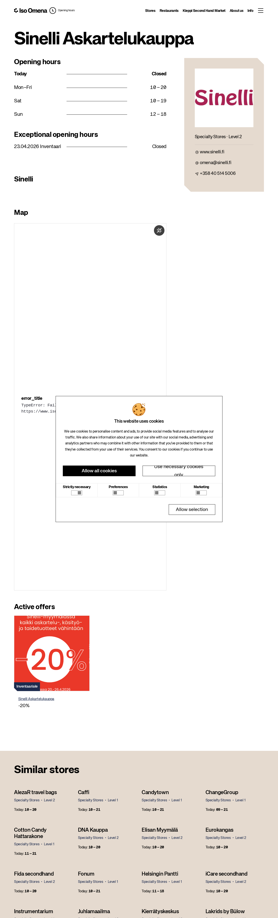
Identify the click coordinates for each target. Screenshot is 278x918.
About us (236, 11)
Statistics (159, 487)
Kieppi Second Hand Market (204, 11)
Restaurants (169, 11)
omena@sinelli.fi (215, 163)
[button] (62, 10)
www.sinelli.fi (212, 152)
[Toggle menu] (261, 10)
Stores (150, 11)
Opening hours (66, 10)
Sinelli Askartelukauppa (36, 699)
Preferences (118, 487)
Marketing (201, 487)
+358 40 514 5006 (217, 173)
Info (250, 11)
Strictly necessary (76, 487)
